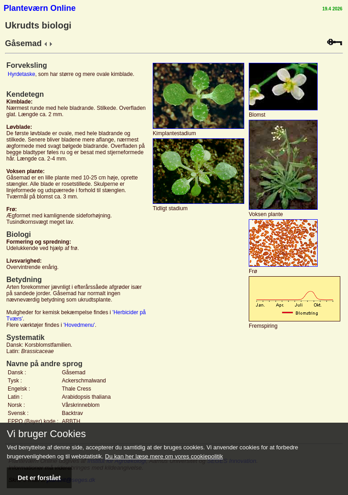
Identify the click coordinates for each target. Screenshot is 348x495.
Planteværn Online (40, 8)
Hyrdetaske (21, 74)
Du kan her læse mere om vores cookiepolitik (164, 456)
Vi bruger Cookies (46, 433)
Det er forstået (39, 477)
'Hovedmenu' (79, 325)
